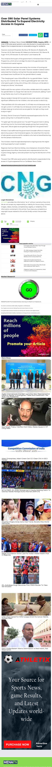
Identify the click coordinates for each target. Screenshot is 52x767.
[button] (26, 2)
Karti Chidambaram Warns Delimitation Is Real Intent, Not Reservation (25, 649)
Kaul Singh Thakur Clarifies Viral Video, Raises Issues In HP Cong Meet (25, 430)
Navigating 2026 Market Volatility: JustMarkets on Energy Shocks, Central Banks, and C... (21, 315)
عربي (22, 2)
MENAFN (4, 45)
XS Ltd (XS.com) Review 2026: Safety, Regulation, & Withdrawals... (15, 308)
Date (3, 37)
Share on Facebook (23, 37)
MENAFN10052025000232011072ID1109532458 (18, 168)
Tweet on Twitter (32, 37)
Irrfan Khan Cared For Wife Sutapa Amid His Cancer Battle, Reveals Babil (25, 618)
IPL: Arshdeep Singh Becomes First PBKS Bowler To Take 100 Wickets (26, 587)
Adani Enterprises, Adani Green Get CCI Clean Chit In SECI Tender (25, 461)
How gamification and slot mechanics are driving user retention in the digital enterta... (20, 313)
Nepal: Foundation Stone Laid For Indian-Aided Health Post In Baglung (25, 555)
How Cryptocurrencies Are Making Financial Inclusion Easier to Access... (17, 310)
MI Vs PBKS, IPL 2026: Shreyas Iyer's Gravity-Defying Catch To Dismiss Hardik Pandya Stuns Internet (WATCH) (26, 492)
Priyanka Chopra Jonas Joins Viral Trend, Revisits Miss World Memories (25, 524)
